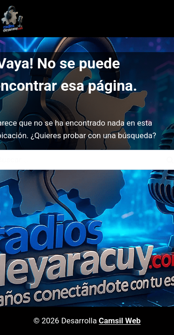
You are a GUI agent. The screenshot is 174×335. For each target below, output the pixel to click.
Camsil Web (120, 320)
